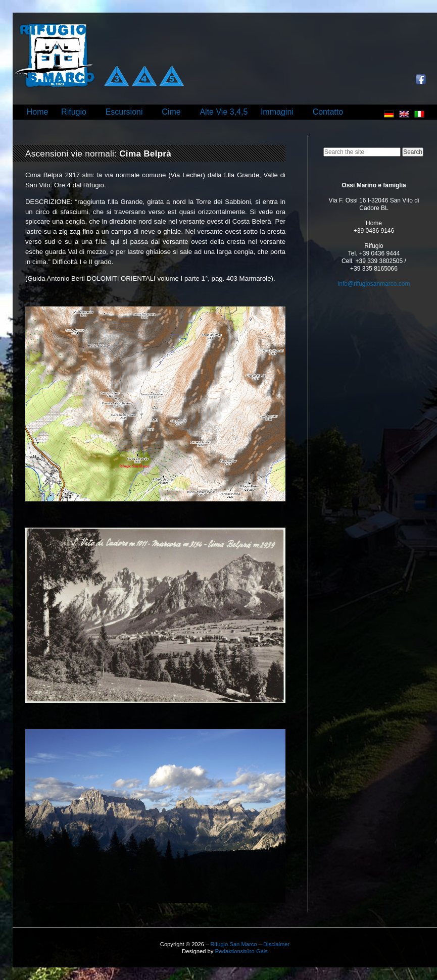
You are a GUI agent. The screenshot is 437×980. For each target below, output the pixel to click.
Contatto (328, 112)
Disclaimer (276, 944)
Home (37, 112)
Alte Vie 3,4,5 (224, 112)
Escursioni (124, 112)
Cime (171, 112)
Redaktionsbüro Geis (241, 951)
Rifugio (73, 112)
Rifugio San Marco (233, 944)
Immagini (277, 112)
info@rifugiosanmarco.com (374, 283)
